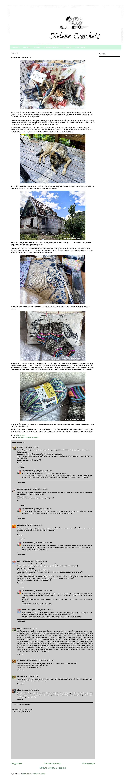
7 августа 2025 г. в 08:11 (39, 561)
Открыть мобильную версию (53, 768)
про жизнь (35, 437)
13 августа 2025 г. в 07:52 (44, 610)
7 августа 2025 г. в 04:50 (40, 489)
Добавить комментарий (21, 704)
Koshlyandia (21, 525)
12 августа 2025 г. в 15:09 (30, 690)
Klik (18, 628)
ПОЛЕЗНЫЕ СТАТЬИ (51, 47)
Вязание (28, 437)
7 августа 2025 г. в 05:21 (34, 525)
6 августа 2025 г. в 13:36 (31, 447)
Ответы (21, 467)
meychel (20, 447)
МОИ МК (37, 47)
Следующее (16, 763)
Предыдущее (88, 763)
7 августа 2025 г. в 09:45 (44, 509)
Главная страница (52, 763)
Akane (19, 690)
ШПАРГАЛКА (80, 47)
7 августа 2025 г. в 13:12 (28, 628)
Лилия (19, 676)
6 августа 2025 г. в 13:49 (44, 471)
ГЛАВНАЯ (15, 47)
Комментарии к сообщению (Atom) (33, 774)
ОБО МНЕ (26, 47)
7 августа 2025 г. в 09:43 (44, 590)
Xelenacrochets (27, 471)
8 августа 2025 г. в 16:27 (46, 660)
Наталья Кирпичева (24, 489)
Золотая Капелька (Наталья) (27, 660)
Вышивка (21, 437)
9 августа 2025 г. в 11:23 (30, 676)
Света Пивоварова (23, 561)
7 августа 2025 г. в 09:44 (44, 542)
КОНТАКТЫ (67, 47)
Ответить (20, 463)
